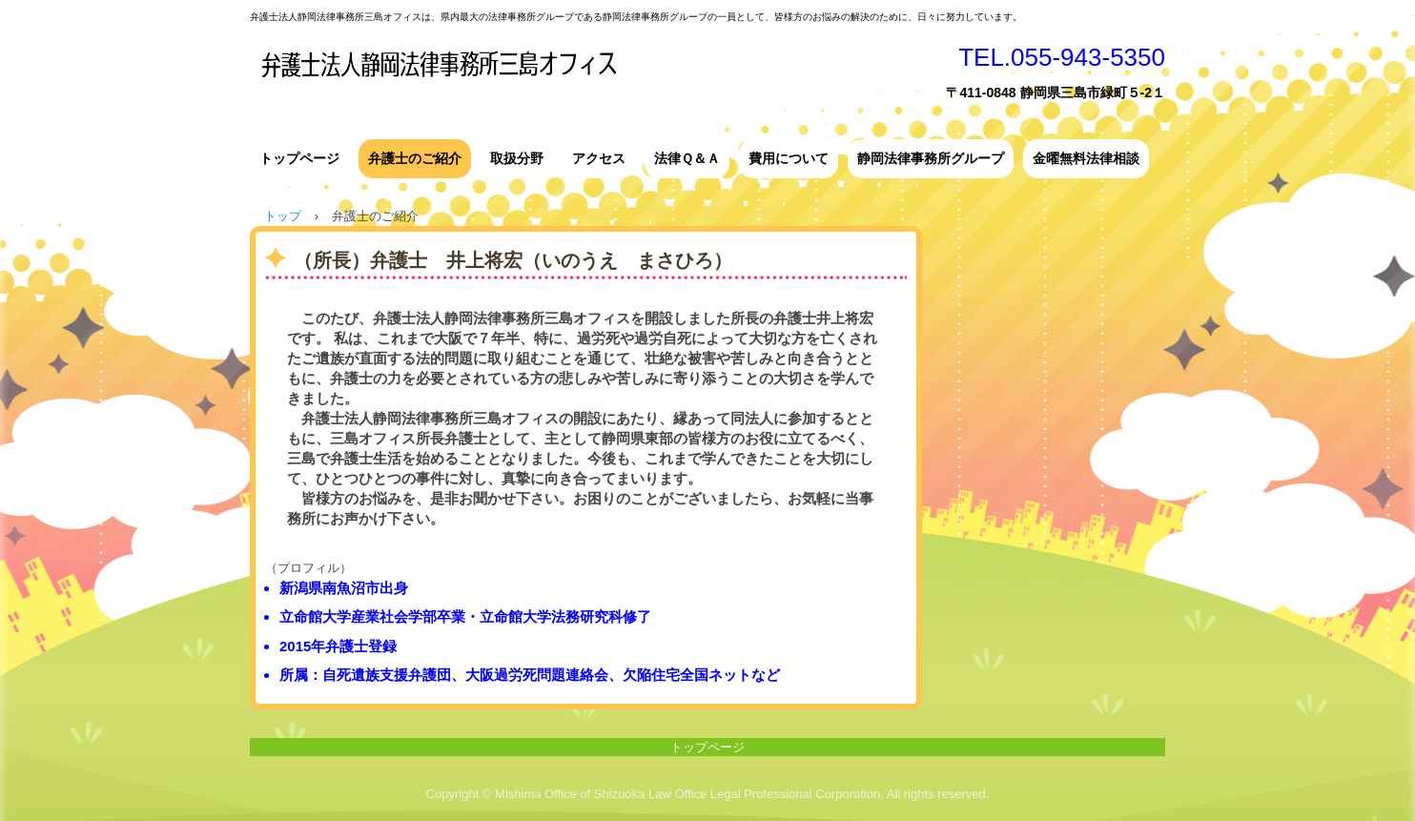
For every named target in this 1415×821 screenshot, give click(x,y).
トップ (282, 216)
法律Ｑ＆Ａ (687, 158)
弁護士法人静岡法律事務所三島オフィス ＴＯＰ (564, 75)
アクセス (598, 158)
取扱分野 (516, 158)
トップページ (299, 158)
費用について (789, 158)
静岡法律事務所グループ (930, 158)
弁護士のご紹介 (414, 158)
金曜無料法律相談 (1086, 158)
